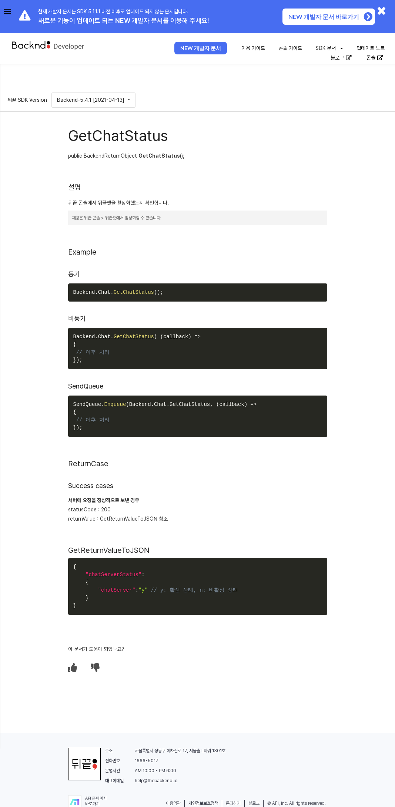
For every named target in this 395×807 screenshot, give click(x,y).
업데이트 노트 (370, 48)
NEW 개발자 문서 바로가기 (331, 16)
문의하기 (233, 803)
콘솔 (375, 58)
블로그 (341, 58)
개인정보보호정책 (203, 803)
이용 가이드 (253, 48)
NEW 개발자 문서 (200, 48)
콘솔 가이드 (290, 48)
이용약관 (173, 803)
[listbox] (329, 48)
